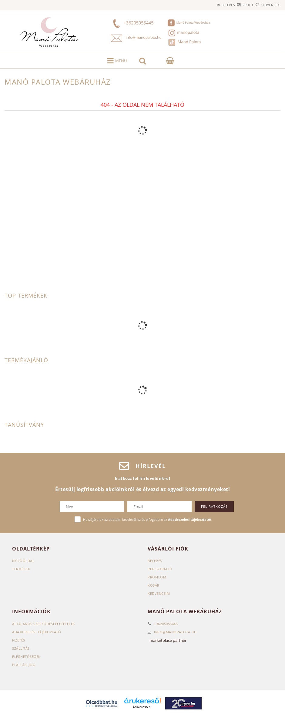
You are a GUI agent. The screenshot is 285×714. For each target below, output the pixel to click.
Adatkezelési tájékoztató (36, 632)
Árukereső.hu (142, 707)
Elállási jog (23, 664)
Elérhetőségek (26, 656)
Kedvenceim (159, 593)
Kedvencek (266, 5)
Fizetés (18, 640)
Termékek (21, 569)
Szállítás (21, 648)
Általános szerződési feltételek (43, 623)
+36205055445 (166, 623)
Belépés (210, 5)
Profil (237, 5)
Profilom (157, 577)
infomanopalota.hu (175, 632)
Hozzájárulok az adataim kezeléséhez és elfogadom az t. (147, 519)
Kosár (153, 585)
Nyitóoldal (23, 560)
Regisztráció (160, 569)
